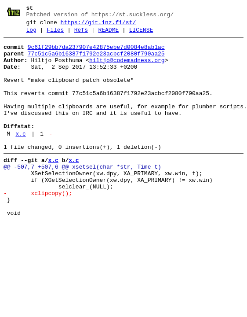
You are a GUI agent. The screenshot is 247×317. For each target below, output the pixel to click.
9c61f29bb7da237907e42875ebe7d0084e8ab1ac (96, 52)
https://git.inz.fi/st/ (98, 25)
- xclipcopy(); (38, 225)
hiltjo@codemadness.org (127, 68)
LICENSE (141, 34)
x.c (20, 156)
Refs (81, 34)
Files (55, 34)
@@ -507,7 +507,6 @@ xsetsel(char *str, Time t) (82, 193)
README (108, 34)
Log (31, 34)
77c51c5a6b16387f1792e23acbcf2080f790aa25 (96, 60)
